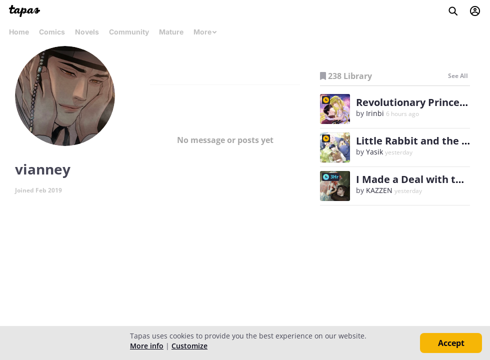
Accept (451, 343)
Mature (171, 32)
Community (129, 32)
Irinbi (375, 113)
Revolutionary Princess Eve (422, 102)
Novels (87, 32)
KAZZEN (379, 190)
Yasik (374, 151)
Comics (52, 32)
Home (19, 32)
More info (147, 345)
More (206, 32)
